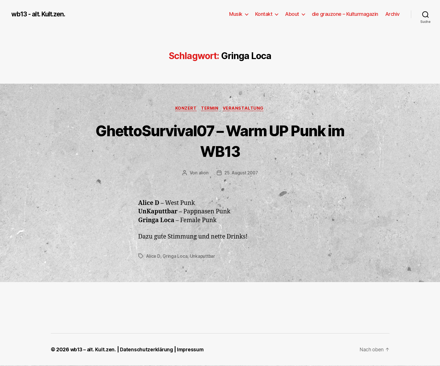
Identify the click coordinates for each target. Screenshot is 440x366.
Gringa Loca (175, 256)
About (292, 14)
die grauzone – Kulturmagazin (345, 14)
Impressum (193, 350)
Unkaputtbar (203, 256)
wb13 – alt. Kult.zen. (93, 350)
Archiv (392, 14)
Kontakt (264, 14)
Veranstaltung (245, 108)
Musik (235, 14)
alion (203, 173)
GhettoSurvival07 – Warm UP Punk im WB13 (220, 141)
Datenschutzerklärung (148, 350)
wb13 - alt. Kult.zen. (41, 14)
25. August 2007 (241, 173)
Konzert (185, 108)
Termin (210, 108)
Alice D (153, 256)
